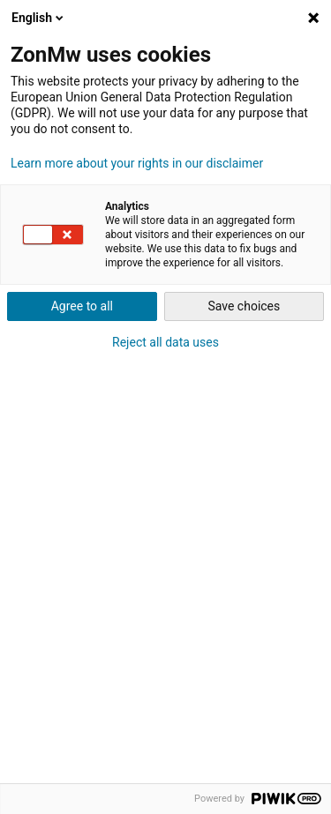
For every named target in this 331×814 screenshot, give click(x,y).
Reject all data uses (165, 342)
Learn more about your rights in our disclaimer (137, 163)
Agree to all (82, 306)
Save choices (243, 306)
